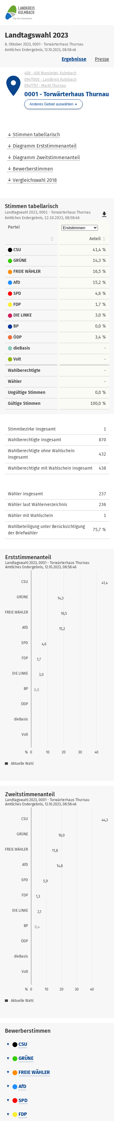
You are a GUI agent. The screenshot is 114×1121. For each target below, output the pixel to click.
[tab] (57, 1044)
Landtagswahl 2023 (36, 35)
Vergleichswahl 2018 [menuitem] (35, 180)
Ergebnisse (74, 59)
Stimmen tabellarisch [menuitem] (36, 134)
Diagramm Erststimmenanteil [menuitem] (45, 146)
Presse (102, 59)
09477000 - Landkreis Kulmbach (50, 79)
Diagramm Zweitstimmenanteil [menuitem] (46, 157)
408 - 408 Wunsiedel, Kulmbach (50, 73)
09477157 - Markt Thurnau (45, 85)
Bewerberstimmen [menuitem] (33, 169)
